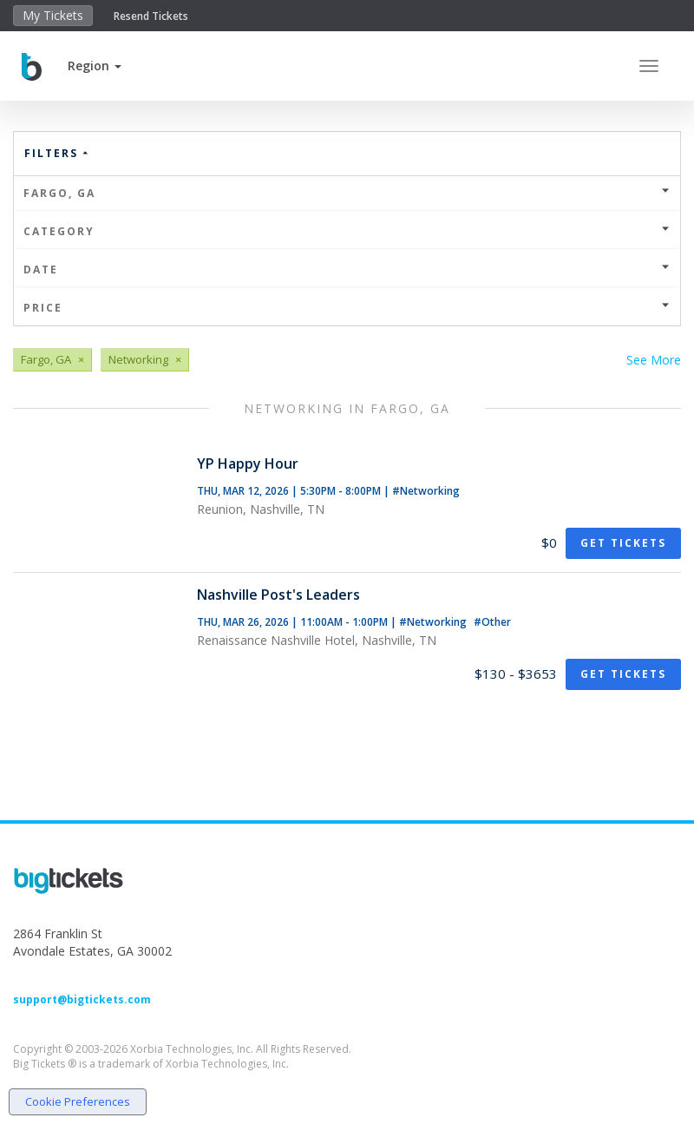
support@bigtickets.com (82, 999)
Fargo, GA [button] (347, 193)
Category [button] (347, 231)
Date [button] (347, 269)
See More (653, 360)
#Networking (426, 490)
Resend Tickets (151, 16)
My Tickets (53, 15)
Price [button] (347, 307)
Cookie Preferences (77, 1101)
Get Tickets (623, 543)
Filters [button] (57, 153)
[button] (94, 65)
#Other (492, 622)
